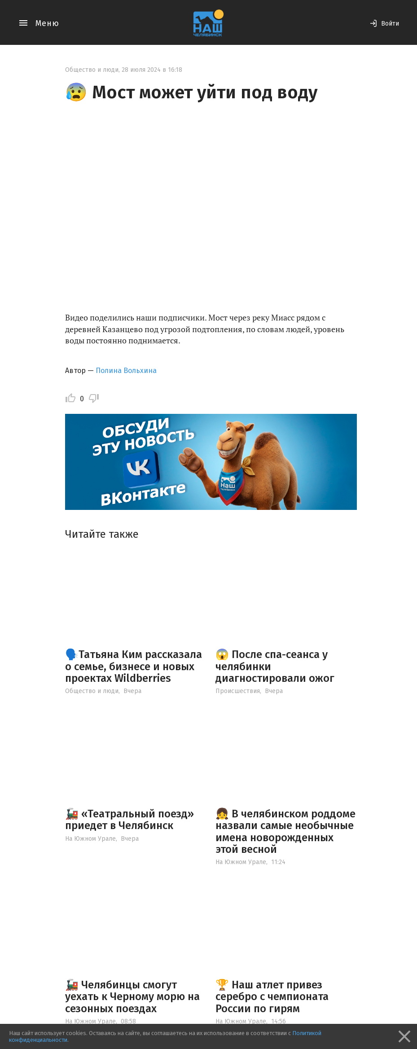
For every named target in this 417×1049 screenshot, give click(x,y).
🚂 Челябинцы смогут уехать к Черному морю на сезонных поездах (132, 997)
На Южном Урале (90, 839)
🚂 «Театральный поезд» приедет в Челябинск (129, 820)
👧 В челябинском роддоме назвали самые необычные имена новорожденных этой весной (285, 832)
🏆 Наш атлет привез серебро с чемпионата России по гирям (272, 997)
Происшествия (237, 691)
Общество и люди (92, 70)
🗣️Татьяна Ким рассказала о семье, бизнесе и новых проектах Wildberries (133, 666)
